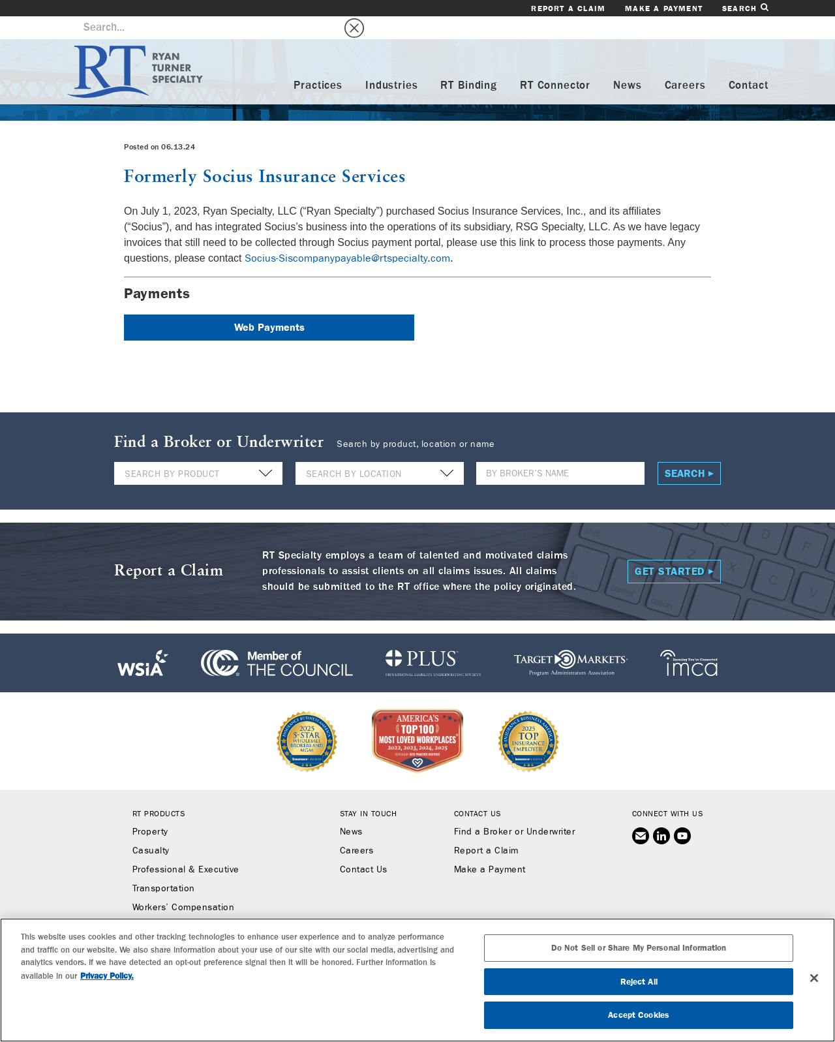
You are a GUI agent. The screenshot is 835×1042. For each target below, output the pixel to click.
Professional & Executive (185, 846)
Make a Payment (664, 8)
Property (150, 809)
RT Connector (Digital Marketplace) (207, 922)
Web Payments (269, 304)
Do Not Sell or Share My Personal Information (639, 999)
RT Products (158, 790)
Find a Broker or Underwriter (514, 809)
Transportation (163, 865)
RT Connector (555, 63)
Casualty (151, 828)
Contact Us (363, 846)
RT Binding (468, 63)
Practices (318, 63)
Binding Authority (168, 903)
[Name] (560, 450)
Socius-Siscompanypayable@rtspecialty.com (347, 235)
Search (745, 8)
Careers (685, 63)
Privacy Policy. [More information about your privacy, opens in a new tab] (107, 1027)
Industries (391, 63)
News (627, 63)
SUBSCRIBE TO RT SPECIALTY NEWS (417, 965)
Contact (748, 63)
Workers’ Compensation (183, 884)
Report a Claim (568, 8)
